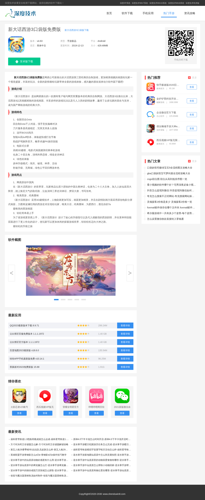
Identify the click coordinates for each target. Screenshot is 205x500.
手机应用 (148, 13)
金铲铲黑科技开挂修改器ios (169, 98)
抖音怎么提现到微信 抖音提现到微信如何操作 (171, 190)
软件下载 (127, 13)
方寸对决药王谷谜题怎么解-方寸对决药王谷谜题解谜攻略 (39, 444)
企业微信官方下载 (166, 112)
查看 (192, 87)
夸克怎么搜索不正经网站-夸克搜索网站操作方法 (171, 196)
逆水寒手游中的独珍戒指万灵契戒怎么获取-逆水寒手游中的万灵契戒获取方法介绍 (41, 470)
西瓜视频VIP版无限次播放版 (169, 140)
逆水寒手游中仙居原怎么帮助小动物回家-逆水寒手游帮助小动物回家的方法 (103, 465)
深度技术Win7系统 (140, 3)
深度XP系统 (125, 3)
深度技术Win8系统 (176, 3)
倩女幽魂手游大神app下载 (169, 126)
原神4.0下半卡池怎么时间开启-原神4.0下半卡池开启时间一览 (103, 439)
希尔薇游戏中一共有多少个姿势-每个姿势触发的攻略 (171, 213)
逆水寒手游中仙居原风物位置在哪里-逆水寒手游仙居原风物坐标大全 (103, 470)
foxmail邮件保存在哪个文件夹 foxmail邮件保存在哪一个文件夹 (171, 207)
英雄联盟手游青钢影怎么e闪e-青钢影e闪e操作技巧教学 (39, 454)
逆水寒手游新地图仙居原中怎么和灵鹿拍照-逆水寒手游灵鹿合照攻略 (103, 454)
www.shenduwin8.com (114, 494)
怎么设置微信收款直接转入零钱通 (165, 218)
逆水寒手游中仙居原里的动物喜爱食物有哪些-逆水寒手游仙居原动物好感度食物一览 (103, 460)
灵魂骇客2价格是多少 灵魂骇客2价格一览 (169, 201)
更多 (192, 77)
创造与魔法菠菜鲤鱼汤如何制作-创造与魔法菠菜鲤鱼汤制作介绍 (41, 475)
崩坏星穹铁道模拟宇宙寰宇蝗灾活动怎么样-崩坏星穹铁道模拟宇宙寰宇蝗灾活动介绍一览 (103, 449)
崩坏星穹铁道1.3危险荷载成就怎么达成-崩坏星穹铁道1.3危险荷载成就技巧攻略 (41, 439)
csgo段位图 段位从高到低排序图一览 (167, 179)
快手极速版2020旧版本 (169, 85)
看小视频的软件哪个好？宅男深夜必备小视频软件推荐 (171, 184)
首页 (109, 13)
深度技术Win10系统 (158, 3)
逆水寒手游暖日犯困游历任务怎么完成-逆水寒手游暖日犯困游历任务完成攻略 (103, 444)
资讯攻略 (189, 13)
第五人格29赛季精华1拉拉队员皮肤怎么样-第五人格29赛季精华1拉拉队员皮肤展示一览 (41, 449)
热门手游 (168, 13)
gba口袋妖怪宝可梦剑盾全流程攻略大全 (168, 173)
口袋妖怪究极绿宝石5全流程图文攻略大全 (169, 167)
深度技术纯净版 (192, 3)
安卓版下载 (24, 61)
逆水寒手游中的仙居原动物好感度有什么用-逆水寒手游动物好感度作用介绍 (41, 460)
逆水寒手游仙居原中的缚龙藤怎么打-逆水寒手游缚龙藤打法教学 (41, 465)
